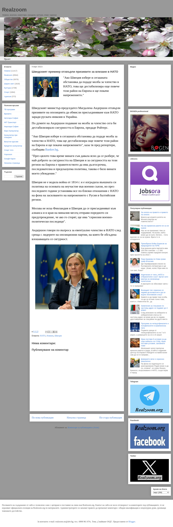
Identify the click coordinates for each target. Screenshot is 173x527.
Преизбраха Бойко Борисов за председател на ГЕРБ (154, 245)
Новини (50, 336)
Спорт (6, 92)
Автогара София (11, 118)
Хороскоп (8, 154)
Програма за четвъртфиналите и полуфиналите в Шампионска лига (155, 325)
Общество (8, 79)
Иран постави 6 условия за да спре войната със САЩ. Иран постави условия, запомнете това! (153, 342)
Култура (7, 88)
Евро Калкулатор (11, 131)
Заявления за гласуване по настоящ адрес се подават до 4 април (154, 308)
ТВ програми (9, 109)
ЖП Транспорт (10, 122)
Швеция (58, 336)
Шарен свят (9, 84)
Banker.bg (51, 149)
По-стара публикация (110, 417)
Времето (7, 114)
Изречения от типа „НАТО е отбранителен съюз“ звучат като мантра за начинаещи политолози (154, 278)
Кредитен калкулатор (13, 146)
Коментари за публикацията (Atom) (83, 427)
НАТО (43, 336)
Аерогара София (11, 127)
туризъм (7, 96)
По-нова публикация (42, 417)
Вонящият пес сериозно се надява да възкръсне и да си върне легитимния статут (153, 292)
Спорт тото (8, 150)
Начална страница (76, 417)
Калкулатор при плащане (10, 136)
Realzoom (14, 9)
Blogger (132, 521)
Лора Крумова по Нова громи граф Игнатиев (153, 260)
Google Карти (9, 159)
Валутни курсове (11, 142)
